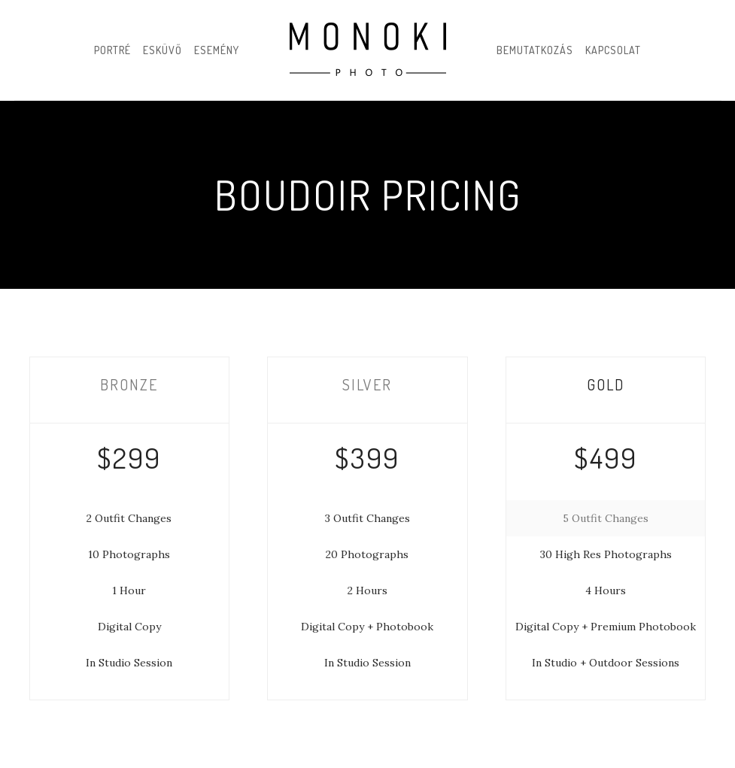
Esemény (216, 50)
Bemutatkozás (535, 50)
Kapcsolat (613, 50)
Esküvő (162, 50)
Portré (112, 50)
